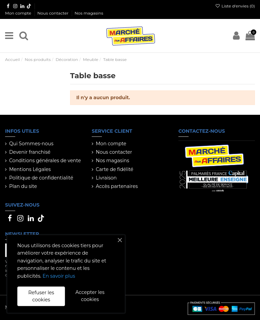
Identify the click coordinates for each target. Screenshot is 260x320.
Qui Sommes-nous (31, 144)
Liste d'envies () (235, 5)
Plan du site (23, 186)
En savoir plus (59, 276)
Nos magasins (88, 13)
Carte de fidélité (114, 169)
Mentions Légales (30, 169)
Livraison (106, 178)
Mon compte (18, 13)
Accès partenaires (117, 186)
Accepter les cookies (90, 295)
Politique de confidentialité (41, 178)
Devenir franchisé (29, 152)
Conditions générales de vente (45, 160)
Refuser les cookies (41, 296)
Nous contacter (53, 13)
